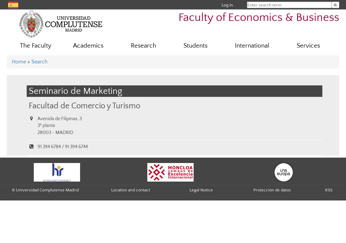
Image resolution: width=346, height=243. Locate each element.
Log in (227, 5)
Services (308, 45)
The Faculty (35, 45)
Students (195, 45)
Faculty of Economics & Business (258, 17)
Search (39, 62)
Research (143, 45)
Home (19, 62)
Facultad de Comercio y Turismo (84, 105)
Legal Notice (201, 190)
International (252, 45)
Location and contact (130, 190)
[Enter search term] (335, 5)
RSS (328, 190)
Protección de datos (272, 190)
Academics (88, 45)
